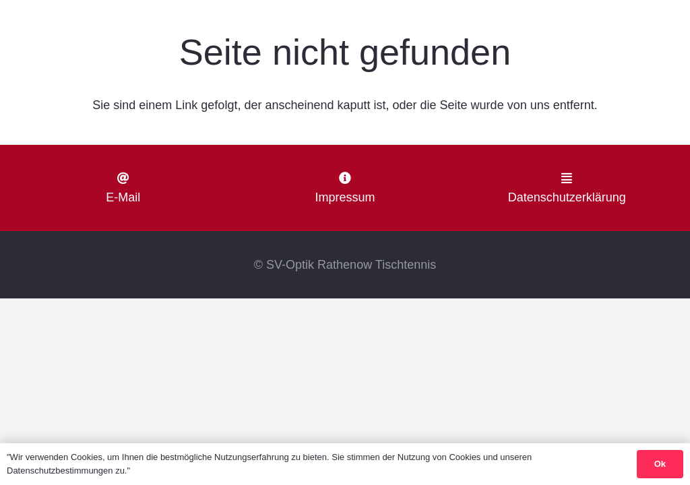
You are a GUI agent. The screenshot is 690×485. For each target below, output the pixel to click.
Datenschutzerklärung (567, 197)
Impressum (345, 197)
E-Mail (123, 197)
